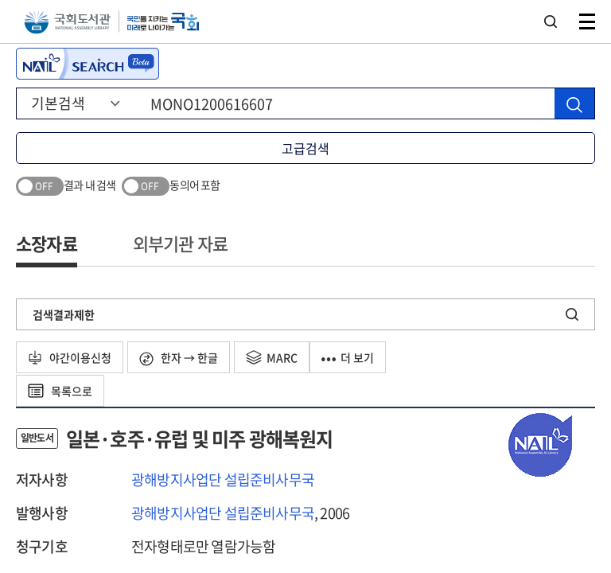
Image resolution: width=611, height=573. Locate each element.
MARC (272, 357)
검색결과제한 (64, 314)
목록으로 (60, 391)
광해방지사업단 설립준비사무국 (222, 479)
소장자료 (46, 243)
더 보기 (347, 357)
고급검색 (305, 148)
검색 (550, 21)
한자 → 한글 (178, 357)
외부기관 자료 (180, 243)
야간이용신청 (69, 357)
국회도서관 (67, 22)
